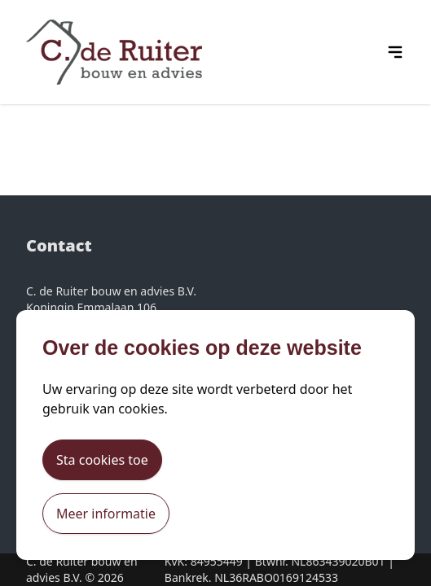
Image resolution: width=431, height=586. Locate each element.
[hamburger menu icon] (395, 52)
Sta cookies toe (102, 460)
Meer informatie (106, 514)
